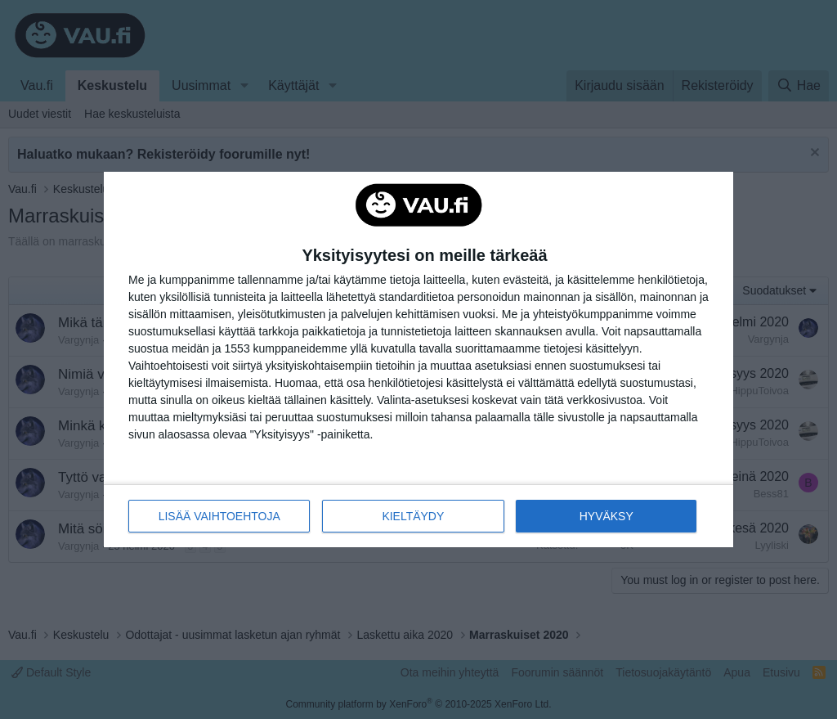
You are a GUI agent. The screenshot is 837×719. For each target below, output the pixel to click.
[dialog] (418, 360)
